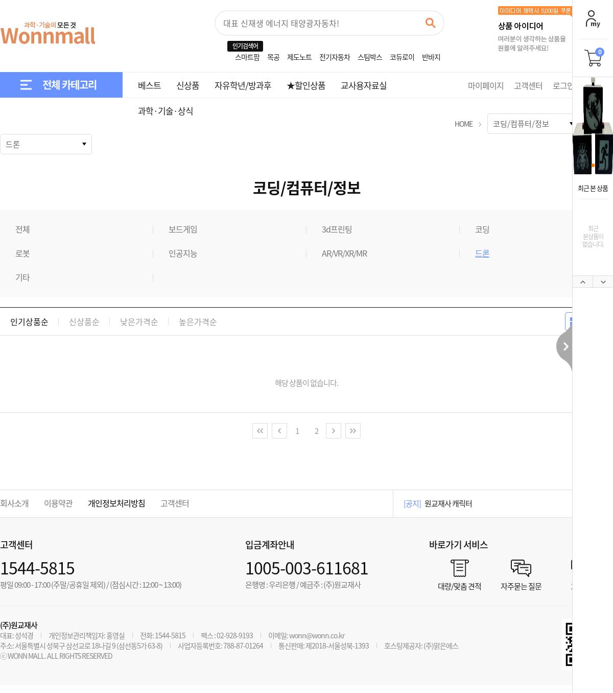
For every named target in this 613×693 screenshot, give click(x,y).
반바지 (431, 57)
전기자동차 (334, 57)
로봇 (22, 253)
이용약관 (58, 503)
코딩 (482, 229)
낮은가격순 (139, 321)
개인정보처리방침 (116, 503)
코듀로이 (402, 57)
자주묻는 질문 (521, 585)
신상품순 (84, 321)
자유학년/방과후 (243, 85)
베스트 (149, 85)
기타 (22, 277)
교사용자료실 (364, 85)
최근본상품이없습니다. (593, 236)
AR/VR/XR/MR (344, 253)
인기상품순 (29, 321)
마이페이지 (486, 85)
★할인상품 (306, 85)
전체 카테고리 (69, 84)
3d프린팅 (337, 229)
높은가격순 (198, 321)
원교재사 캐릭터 (448, 503)
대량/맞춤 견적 (459, 585)
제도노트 (299, 57)
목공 (273, 57)
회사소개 (14, 503)
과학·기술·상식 (165, 110)
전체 (22, 229)
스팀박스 (370, 57)
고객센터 (528, 85)
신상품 (187, 85)
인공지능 (183, 253)
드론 (482, 253)
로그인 (563, 85)
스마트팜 (247, 57)
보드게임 (183, 229)
